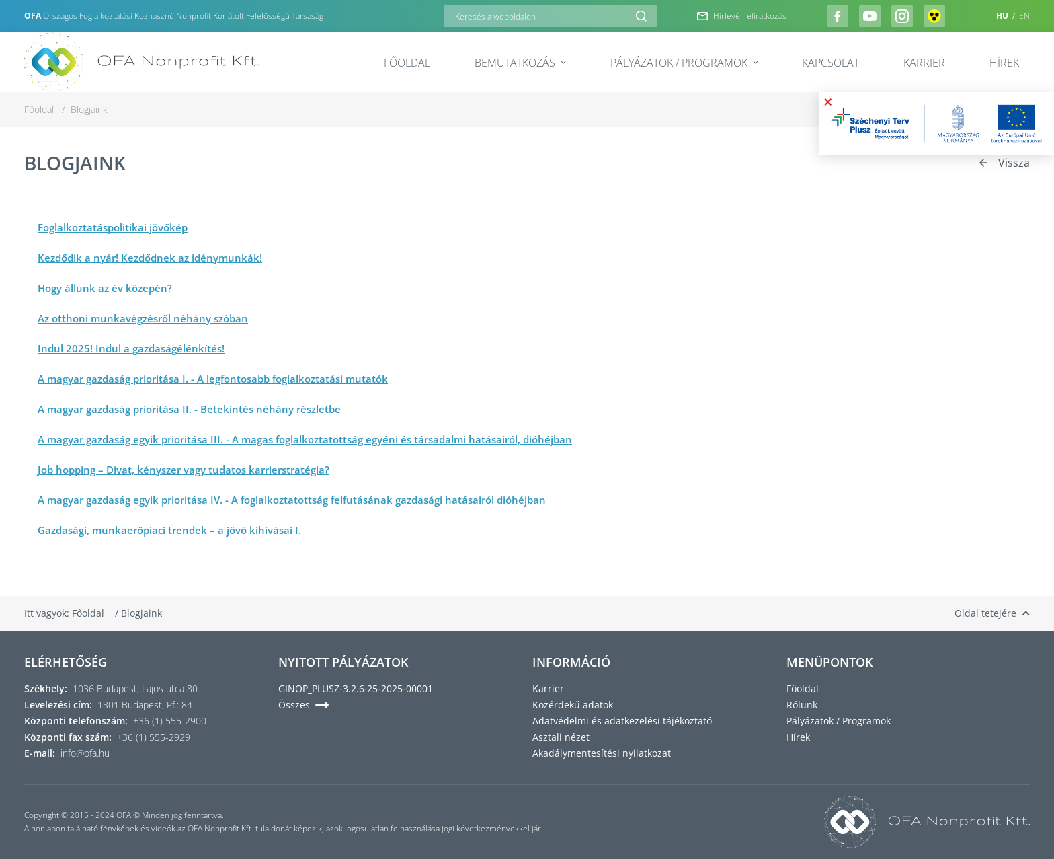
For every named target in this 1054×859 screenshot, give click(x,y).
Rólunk (801, 704)
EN (1024, 16)
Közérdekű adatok (572, 704)
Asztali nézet (561, 737)
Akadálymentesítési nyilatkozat (601, 753)
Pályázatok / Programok (684, 62)
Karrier (924, 62)
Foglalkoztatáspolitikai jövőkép (113, 227)
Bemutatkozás (520, 62)
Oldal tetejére (992, 613)
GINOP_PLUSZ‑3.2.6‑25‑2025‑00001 (355, 688)
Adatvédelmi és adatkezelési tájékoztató (622, 720)
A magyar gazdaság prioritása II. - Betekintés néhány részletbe (189, 409)
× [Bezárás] (828, 101)
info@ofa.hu (85, 753)
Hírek (1004, 62)
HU (1003, 16)
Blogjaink (141, 613)
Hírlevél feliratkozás (741, 16)
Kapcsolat (830, 62)
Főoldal (407, 62)
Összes (303, 704)
